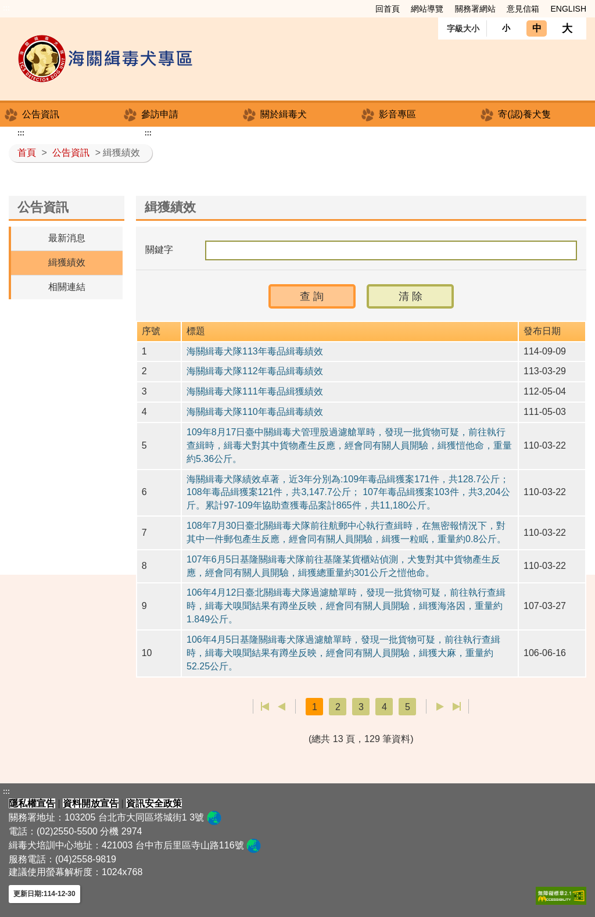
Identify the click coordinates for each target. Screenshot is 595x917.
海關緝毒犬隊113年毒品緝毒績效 (255, 351)
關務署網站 (475, 8)
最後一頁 (456, 707)
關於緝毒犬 (283, 114)
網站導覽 (427, 8)
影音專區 (397, 114)
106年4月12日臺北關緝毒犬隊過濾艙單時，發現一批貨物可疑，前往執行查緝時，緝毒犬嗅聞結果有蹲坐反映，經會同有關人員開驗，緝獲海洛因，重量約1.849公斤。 (346, 606)
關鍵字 (159, 250)
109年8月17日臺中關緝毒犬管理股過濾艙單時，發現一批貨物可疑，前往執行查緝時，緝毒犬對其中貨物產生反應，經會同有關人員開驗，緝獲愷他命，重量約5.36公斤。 (349, 445)
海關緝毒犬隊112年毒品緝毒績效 (255, 371)
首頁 (26, 152)
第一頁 (265, 707)
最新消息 (66, 238)
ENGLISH (568, 8)
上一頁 (281, 707)
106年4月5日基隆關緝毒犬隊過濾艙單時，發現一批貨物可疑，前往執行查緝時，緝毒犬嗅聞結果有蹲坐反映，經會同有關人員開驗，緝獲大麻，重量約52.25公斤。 (344, 653)
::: (6, 8)
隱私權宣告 (32, 803)
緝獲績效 (66, 262)
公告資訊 (40, 114)
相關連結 (66, 287)
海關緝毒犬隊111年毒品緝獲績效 (255, 391)
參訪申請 (159, 114)
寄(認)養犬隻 (524, 114)
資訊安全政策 (154, 803)
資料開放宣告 (91, 803)
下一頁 (440, 707)
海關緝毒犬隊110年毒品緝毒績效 (255, 412)
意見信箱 (523, 8)
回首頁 (387, 8)
